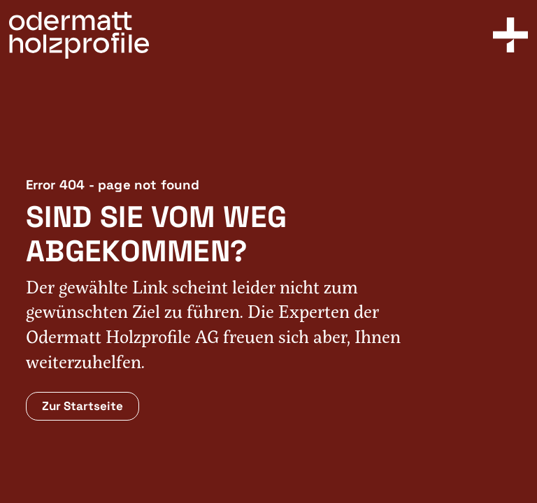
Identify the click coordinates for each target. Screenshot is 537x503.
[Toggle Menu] (510, 34)
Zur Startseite (82, 406)
